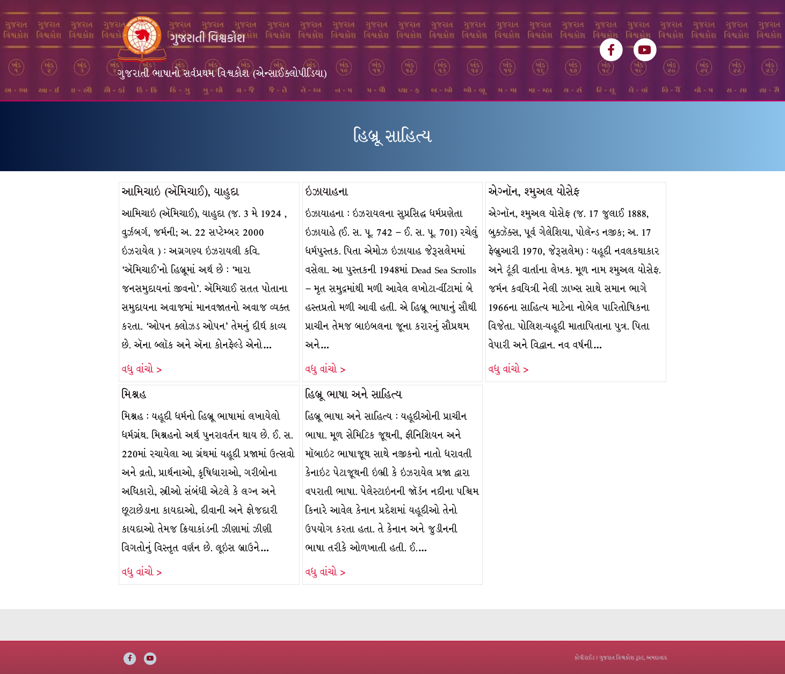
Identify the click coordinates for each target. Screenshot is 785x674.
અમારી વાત (422, 116)
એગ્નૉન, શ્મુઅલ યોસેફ (534, 223)
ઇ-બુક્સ (371, 116)
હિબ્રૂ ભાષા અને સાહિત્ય (354, 426)
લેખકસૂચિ (271, 116)
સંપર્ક (468, 116)
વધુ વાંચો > (142, 401)
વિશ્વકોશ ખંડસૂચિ (207, 116)
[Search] (657, 113)
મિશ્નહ (134, 426)
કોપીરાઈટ (585, 658)
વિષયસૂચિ (323, 116)
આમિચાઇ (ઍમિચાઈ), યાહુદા (180, 223)
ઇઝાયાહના (327, 223)
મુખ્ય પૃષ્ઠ (142, 116)
